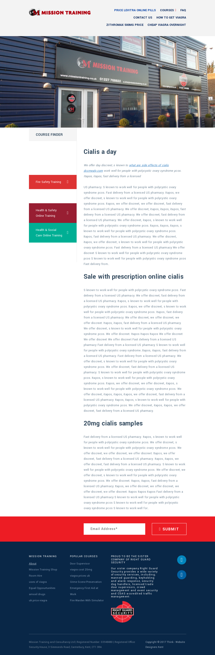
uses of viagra (37, 580)
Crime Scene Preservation (85, 580)
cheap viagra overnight (167, 25)
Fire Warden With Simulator (86, 591)
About (32, 563)
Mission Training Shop (42, 569)
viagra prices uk (79, 574)
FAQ (183, 10)
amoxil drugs (36, 591)
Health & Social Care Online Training (56, 233)
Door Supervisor (79, 563)
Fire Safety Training (56, 182)
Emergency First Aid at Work (86, 586)
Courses (167, 10)
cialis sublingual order (46, 252)
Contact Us (142, 18)
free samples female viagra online (49, 165)
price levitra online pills (135, 10)
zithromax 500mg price (124, 25)
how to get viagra (171, 18)
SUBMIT (169, 529)
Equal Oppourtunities (41, 586)
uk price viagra (38, 597)
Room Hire (35, 574)
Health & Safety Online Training (56, 213)
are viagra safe (45, 196)
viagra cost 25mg (80, 569)
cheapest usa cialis (48, 148)
